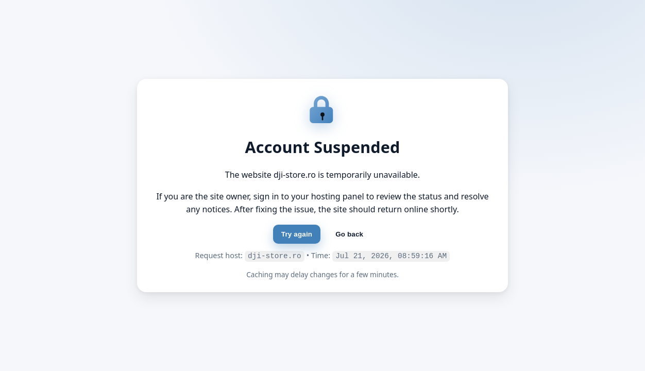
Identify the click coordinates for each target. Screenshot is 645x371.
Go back (349, 235)
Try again (296, 235)
